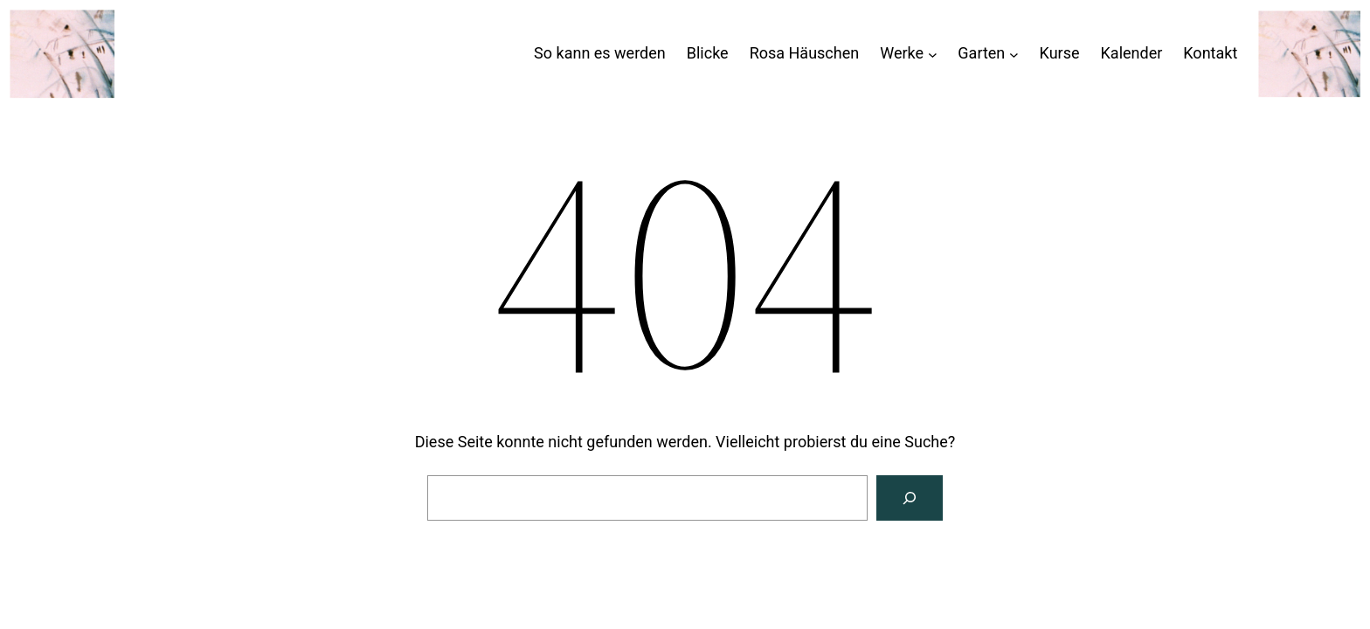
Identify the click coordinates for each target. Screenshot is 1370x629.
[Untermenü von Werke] (933, 54)
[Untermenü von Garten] (1014, 54)
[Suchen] (909, 498)
